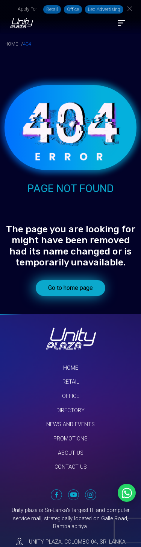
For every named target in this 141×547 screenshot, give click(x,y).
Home (70, 368)
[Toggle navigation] (121, 22)
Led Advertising (104, 9)
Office (73, 9)
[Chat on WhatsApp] (127, 493)
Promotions (70, 439)
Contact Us (71, 467)
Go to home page (70, 287)
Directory (70, 410)
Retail (52, 9)
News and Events (70, 424)
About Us (70, 453)
